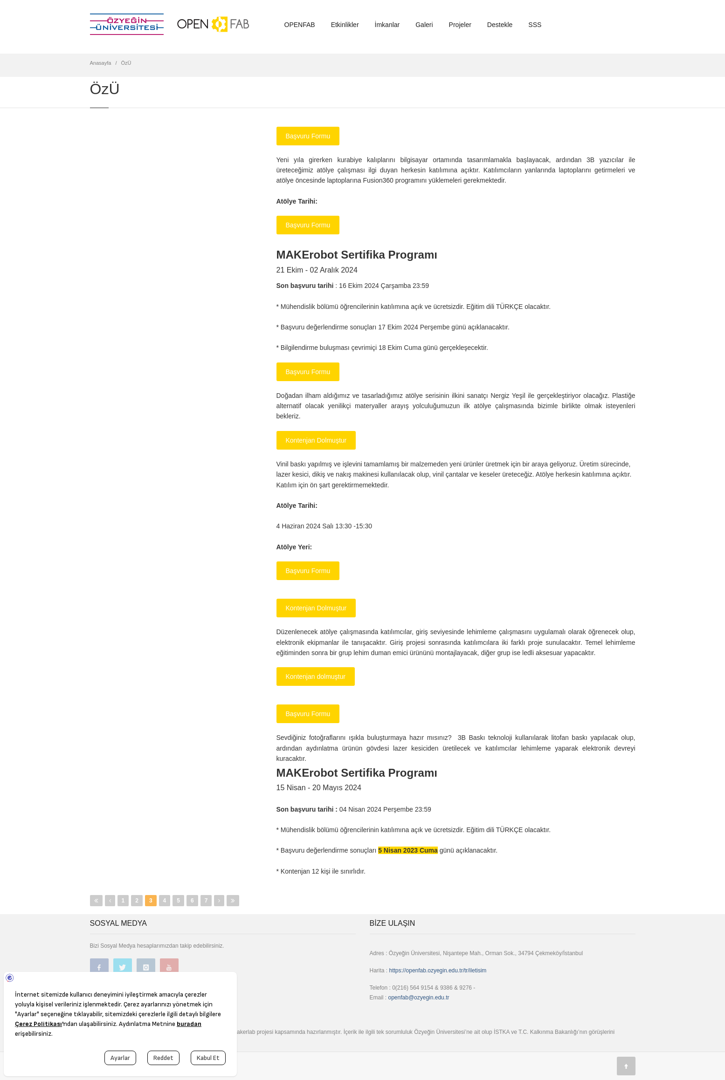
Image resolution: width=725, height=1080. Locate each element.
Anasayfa (100, 63)
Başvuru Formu (308, 136)
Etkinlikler (345, 24)
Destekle (499, 24)
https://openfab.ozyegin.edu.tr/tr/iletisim (438, 970)
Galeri (424, 24)
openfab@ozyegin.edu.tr (418, 997)
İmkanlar (387, 24)
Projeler (460, 24)
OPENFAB (299, 24)
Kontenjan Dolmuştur (316, 440)
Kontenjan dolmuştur (315, 676)
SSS (534, 24)
